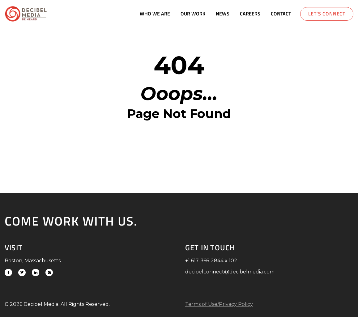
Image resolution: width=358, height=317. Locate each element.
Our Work (193, 13)
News (222, 13)
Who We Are (155, 13)
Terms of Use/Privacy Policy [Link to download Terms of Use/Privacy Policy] (219, 304)
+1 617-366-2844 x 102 (211, 261)
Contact (281, 13)
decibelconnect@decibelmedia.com (230, 272)
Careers (250, 13)
